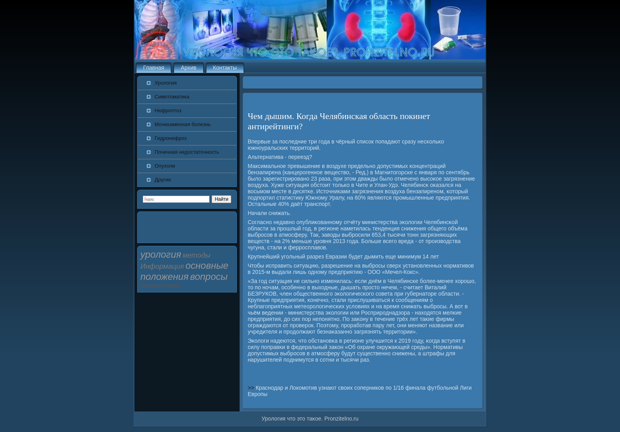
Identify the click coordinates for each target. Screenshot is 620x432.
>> (251, 388)
